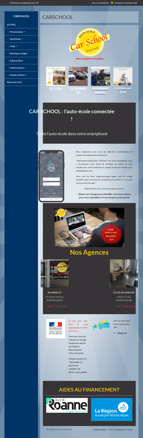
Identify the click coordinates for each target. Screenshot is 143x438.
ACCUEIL (11, 24)
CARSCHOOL (21, 16)
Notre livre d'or (14, 82)
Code (11, 46)
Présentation (15, 32)
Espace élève (15, 60)
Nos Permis (14, 39)
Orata (130, 429)
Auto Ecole (119, 429)
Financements (15, 67)
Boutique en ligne (17, 53)
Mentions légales (99, 429)
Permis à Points (16, 75)
